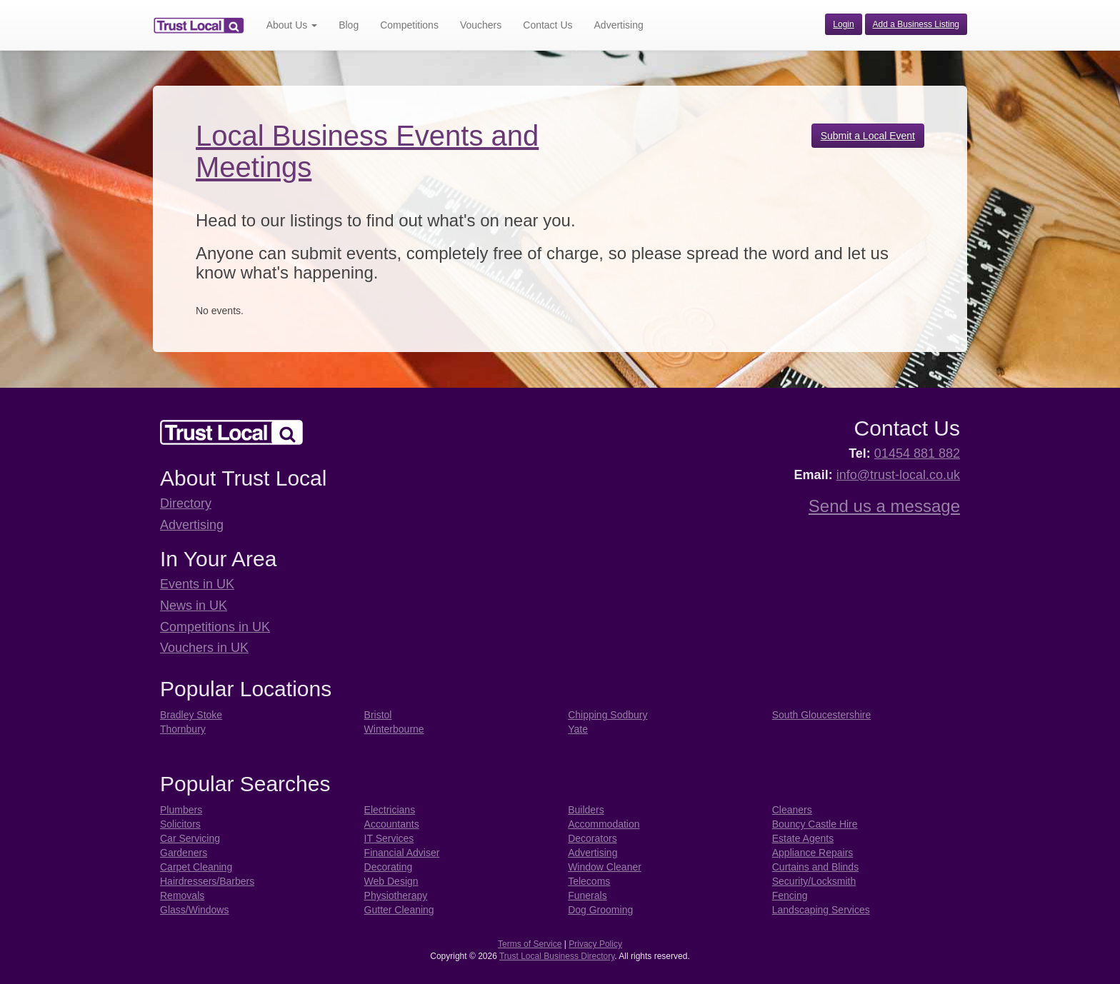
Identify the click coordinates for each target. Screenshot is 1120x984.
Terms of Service (529, 944)
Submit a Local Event (868, 135)
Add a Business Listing (916, 24)
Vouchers (480, 25)
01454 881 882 (917, 453)
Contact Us (547, 25)
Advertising (619, 25)
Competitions (409, 25)
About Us (291, 25)
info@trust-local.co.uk (898, 475)
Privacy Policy (595, 944)
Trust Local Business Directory (556, 956)
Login (843, 24)
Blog (349, 25)
